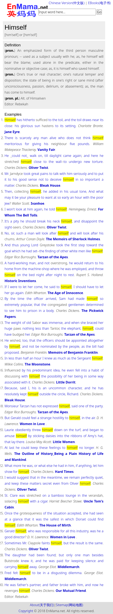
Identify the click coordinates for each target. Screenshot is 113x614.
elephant (74, 328)
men (81, 251)
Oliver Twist (38, 167)
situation (59, 513)
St (6, 495)
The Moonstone (37, 364)
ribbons (76, 436)
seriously (80, 173)
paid (60, 561)
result (80, 543)
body (50, 310)
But (7, 418)
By (6, 298)
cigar (43, 501)
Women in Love (33, 424)
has (19, 120)
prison (32, 310)
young (25, 245)
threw (36, 430)
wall (59, 161)
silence (91, 561)
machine (34, 269)
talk (56, 173)
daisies (51, 436)
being (78, 376)
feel (33, 418)
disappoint (89, 221)
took (27, 173)
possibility (55, 376)
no (81, 447)
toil (60, 120)
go (12, 293)
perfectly (87, 477)
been (40, 555)
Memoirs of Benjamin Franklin (73, 352)
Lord (34, 245)
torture (97, 161)
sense (32, 179)
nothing (28, 328)
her (30, 287)
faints (46, 543)
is (16, 138)
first (74, 245)
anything (85, 465)
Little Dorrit (65, 382)
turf (78, 430)
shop (45, 269)
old (28, 322)
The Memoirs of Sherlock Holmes (73, 239)
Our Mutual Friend (71, 590)
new (87, 161)
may (8, 197)
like (88, 251)
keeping (77, 561)
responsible (50, 531)
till (46, 155)
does (70, 138)
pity (16, 221)
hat (100, 436)
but (66, 543)
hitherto (29, 120)
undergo (75, 161)
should (31, 221)
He (7, 155)
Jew (7, 203)
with (62, 173)
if (77, 465)
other (64, 251)
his (17, 126)
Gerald (16, 418)
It (6, 221)
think (86, 138)
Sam (62, 298)
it (5, 179)
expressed (50, 406)
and (67, 120)
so (81, 179)
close (8, 126)
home (9, 269)
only (69, 555)
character (75, 388)
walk (33, 155)
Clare (14, 495)
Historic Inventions (20, 281)
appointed (79, 340)
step (82, 245)
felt (15, 573)
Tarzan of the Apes (53, 257)
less (38, 328)
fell (77, 370)
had (29, 251)
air (93, 418)
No (7, 233)
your (22, 197)
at (55, 197)
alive (53, 138)
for (27, 144)
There (9, 138)
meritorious (13, 144)
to (49, 120)
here (94, 155)
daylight (56, 155)
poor (99, 197)
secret (47, 483)
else (49, 465)
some (92, 376)
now (95, 585)
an (72, 197)
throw (99, 269)
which (16, 251)
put (100, 173)
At (6, 447)
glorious (27, 126)
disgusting (59, 573)
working (22, 263)
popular (26, 304)
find (100, 519)
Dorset (81, 519)
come (38, 287)
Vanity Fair (46, 149)
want (48, 197)
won (10, 209)
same (99, 543)
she (83, 322)
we (66, 477)
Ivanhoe (37, 203)
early (65, 197)
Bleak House (50, 185)
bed (32, 275)
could (16, 155)
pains (44, 173)
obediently (23, 430)
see (11, 310)
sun (37, 126)
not (78, 138)
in (77, 179)
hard (11, 263)
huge (8, 328)
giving (36, 144)
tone (83, 191)
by (6, 346)
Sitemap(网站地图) (69, 605)
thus (15, 245)
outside (45, 394)
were (13, 287)
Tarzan (25, 406)
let (24, 287)
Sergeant (84, 358)
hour (78, 197)
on (40, 155)
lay (13, 442)
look (19, 209)
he (101, 155)
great (35, 173)
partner (35, 585)
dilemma (75, 573)
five (72, 144)
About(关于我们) (42, 605)
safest (54, 519)
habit (95, 370)
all (67, 531)
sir (12, 233)
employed (79, 269)
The (7, 322)
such (19, 233)
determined (94, 304)
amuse (10, 436)
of (57, 251)
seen (99, 513)
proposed (12, 352)
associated (12, 382)
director (19, 537)
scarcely (25, 138)
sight (8, 227)
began (94, 430)
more (17, 465)
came (67, 155)
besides (97, 555)
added (53, 191)
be (16, 197)
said (52, 287)
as (83, 346)
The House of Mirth (55, 525)
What (8, 465)
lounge (71, 495)
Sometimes (13, 543)
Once (8, 513)
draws (86, 120)
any (36, 138)
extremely (12, 304)
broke (64, 585)
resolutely (12, 394)
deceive (55, 179)
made (80, 298)
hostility (58, 418)
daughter (19, 555)
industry (82, 531)
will (38, 233)
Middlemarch (68, 567)
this (72, 531)
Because (11, 388)
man (44, 138)
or (36, 465)
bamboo (57, 495)
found (51, 555)
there (20, 442)
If (6, 287)
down (58, 430)
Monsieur (12, 406)
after (52, 233)
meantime (54, 477)
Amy (91, 436)
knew (48, 358)
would (78, 263)
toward (92, 245)
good (23, 179)
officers (48, 340)
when (75, 322)
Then (8, 191)
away (33, 567)
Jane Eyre (12, 132)
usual (74, 191)
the (54, 120)
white (73, 251)
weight (16, 322)
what (99, 191)
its (101, 120)
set (35, 251)
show (8, 471)
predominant (42, 370)
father (21, 585)
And (92, 191)
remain (74, 477)
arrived (51, 298)
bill (94, 346)
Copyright (26, 611)
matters (35, 483)
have (90, 287)
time (21, 298)
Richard (72, 394)
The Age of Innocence (65, 293)
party (99, 406)
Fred (8, 573)
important (92, 179)
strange (45, 418)
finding (50, 251)
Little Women (64, 442)
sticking (38, 436)
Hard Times (64, 471)
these (43, 447)
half (26, 358)
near (95, 120)
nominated (48, 346)
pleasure (33, 197)
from (17, 269)
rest (71, 275)
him (70, 173)
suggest (23, 477)
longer (89, 447)
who (61, 138)
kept (23, 394)
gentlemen (76, 304)
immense (56, 322)
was (68, 269)
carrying (11, 567)
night (40, 275)
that (37, 304)
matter (9, 185)
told (52, 209)
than (45, 328)
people (74, 346)
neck (56, 221)
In (6, 358)
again (77, 155)
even (70, 370)
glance (18, 519)
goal (8, 251)
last (11, 447)
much (62, 358)
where (54, 269)
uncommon (57, 388)
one (81, 406)
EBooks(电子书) (99, 3)
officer (38, 298)
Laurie (9, 430)
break (41, 221)
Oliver (74, 483)
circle (61, 394)
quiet (99, 477)
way (100, 376)
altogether (95, 340)
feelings (55, 447)
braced (92, 322)
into (84, 370)
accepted (74, 513)
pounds (83, 144)
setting (70, 126)
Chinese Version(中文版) (66, 3)
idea (56, 370)
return (89, 263)
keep (34, 447)
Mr (6, 173)
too (24, 340)
